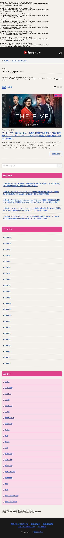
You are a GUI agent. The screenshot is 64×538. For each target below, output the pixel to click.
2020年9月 (6, 321)
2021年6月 (6, 267)
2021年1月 (6, 297)
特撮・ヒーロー (10, 472)
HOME (6, 60)
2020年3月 (6, 357)
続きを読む (56, 154)
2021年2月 (6, 291)
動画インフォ (38, 532)
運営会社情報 (48, 524)
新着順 (4, 87)
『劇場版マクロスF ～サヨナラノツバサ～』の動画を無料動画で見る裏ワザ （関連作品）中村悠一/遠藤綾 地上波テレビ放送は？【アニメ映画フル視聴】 (31, 217)
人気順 (10, 87)
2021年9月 (6, 249)
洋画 (6, 448)
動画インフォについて (19, 524)
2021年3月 (6, 285)
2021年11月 (7, 237)
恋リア (7, 430)
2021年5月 (6, 273)
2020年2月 (6, 363)
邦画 (6, 490)
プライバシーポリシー (26, 527)
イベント (8, 394)
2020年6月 (6, 339)
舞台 (6, 484)
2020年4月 (6, 351)
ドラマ (59, 95)
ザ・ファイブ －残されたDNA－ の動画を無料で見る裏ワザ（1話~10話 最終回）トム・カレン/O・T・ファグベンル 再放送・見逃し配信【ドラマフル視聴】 (31, 136)
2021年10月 (7, 243)
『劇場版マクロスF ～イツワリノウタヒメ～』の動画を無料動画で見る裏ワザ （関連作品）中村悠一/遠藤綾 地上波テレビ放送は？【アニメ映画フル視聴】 (32, 209)
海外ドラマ (8, 454)
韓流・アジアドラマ (11, 496)
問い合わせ (42, 527)
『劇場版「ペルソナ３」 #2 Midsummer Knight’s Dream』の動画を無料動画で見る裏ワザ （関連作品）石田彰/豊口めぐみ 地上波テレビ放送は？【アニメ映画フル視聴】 (31, 201)
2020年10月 (7, 315)
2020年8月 (6, 327)
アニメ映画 (8, 388)
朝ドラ (7, 442)
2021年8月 (6, 255)
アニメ (7, 382)
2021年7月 (6, 261)
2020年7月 (6, 333)
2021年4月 (6, 279)
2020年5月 (6, 345)
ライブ (7, 412)
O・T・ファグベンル (19, 60)
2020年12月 (7, 303)
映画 (6, 436)
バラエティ (8, 406)
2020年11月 (7, 309)
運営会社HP (35, 524)
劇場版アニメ (9, 418)
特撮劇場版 (8, 478)
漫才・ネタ (8, 460)
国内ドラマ (8, 424)
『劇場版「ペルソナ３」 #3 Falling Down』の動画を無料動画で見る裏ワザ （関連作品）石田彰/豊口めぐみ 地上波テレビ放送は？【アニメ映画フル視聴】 (31, 193)
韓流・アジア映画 (11, 502)
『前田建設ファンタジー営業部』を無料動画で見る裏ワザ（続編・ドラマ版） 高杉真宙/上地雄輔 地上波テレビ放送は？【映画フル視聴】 (31, 185)
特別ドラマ (8, 466)
